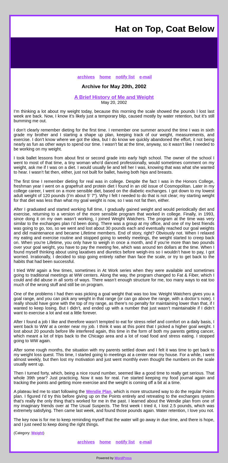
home (105, 76)
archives (86, 76)
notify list (125, 76)
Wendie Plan (98, 391)
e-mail (146, 76)
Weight (37, 433)
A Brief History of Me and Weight (114, 97)
